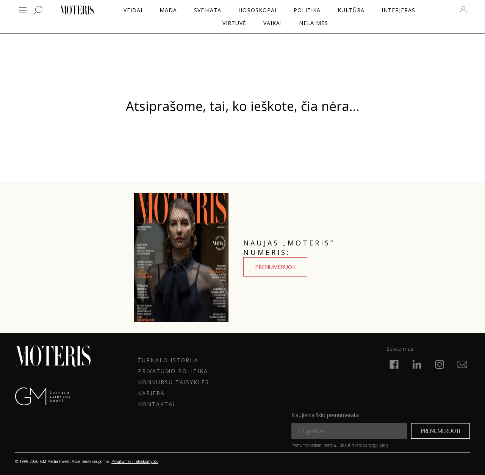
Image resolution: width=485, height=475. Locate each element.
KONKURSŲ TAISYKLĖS (173, 382)
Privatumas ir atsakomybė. (134, 461)
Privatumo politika (173, 371)
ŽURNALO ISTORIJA (168, 360)
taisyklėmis (378, 445)
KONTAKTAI (156, 404)
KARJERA (151, 393)
